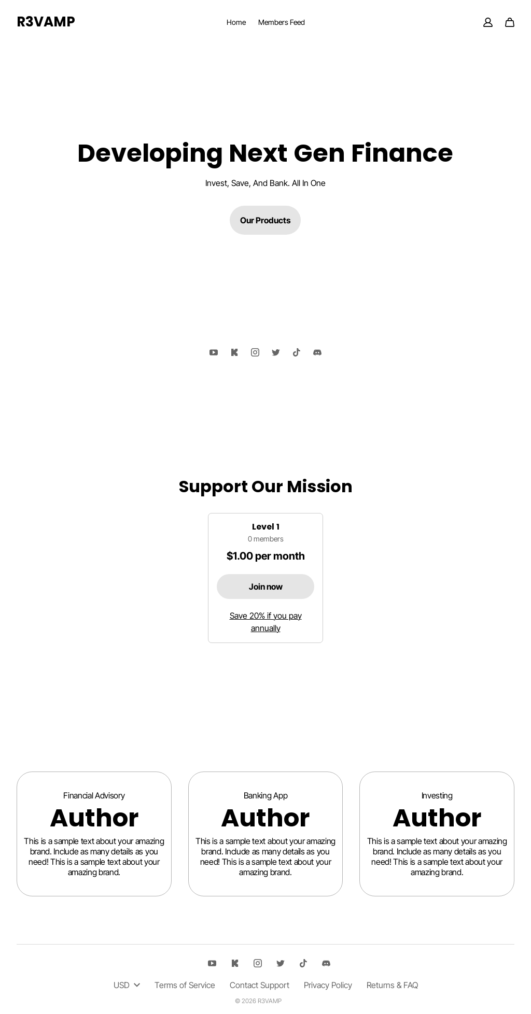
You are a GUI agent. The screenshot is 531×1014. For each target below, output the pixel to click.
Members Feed (281, 22)
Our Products (265, 220)
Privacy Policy (328, 985)
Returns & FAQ (392, 985)
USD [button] (127, 985)
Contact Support (259, 985)
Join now (266, 586)
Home (236, 22)
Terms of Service (185, 985)
